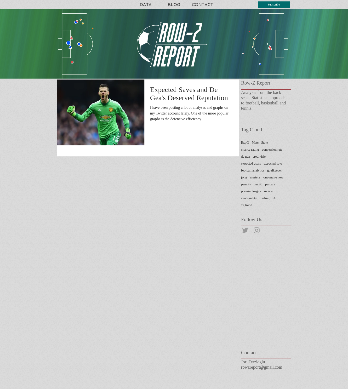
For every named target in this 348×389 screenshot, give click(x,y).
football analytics (252, 170)
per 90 (258, 184)
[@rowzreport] (245, 230)
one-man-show (273, 177)
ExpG (245, 142)
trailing (264, 198)
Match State (260, 142)
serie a (268, 191)
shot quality (249, 198)
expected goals (251, 163)
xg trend (246, 205)
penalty (246, 184)
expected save (273, 163)
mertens (255, 177)
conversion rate (272, 149)
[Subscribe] (274, 4)
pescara (270, 184)
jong (244, 177)
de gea (245, 156)
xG (274, 198)
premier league (251, 191)
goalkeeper (274, 170)
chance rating (250, 149)
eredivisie (259, 156)
